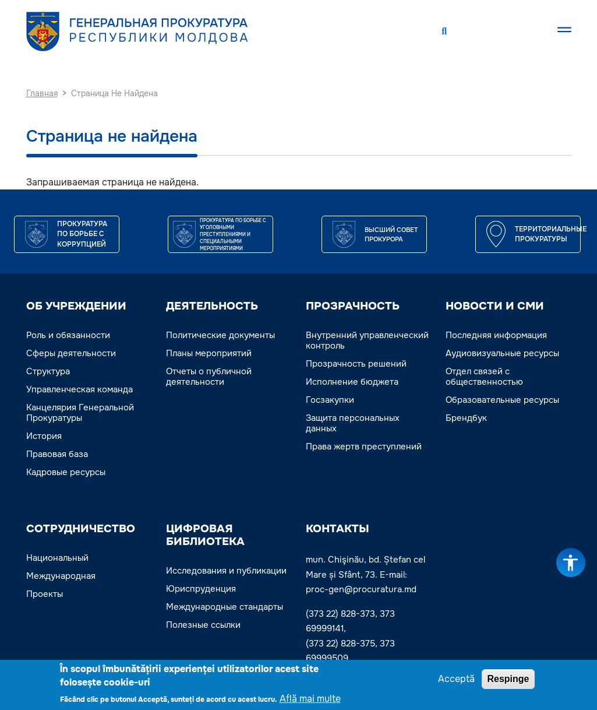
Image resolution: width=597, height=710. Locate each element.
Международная (61, 576)
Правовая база (57, 454)
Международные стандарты (224, 607)
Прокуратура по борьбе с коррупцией (82, 234)
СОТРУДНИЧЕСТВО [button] (80, 529)
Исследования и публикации (226, 571)
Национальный (57, 558)
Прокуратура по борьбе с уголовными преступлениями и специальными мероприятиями (233, 234)
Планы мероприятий (209, 353)
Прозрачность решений (356, 364)
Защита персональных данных (353, 423)
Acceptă (456, 680)
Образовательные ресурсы (502, 400)
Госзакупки (330, 400)
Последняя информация (496, 335)
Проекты (44, 594)
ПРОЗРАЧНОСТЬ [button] (353, 306)
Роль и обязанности (68, 335)
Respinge (508, 681)
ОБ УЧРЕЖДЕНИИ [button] (76, 306)
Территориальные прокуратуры (551, 234)
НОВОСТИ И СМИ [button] (495, 306)
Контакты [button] (337, 529)
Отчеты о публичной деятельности (209, 376)
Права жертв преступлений (364, 446)
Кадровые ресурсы (65, 472)
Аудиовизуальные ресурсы (502, 353)
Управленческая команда (79, 389)
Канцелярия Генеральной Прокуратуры (80, 413)
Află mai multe (310, 700)
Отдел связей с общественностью (484, 376)
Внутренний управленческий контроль (367, 340)
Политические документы (220, 335)
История (44, 436)
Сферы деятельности (71, 353)
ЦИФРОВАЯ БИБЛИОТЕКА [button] (205, 535)
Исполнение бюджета (352, 382)
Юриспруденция (201, 589)
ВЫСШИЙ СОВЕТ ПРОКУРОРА (391, 234)
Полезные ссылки (203, 625)
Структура (48, 371)
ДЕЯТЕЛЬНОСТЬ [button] (212, 306)
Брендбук (466, 418)
